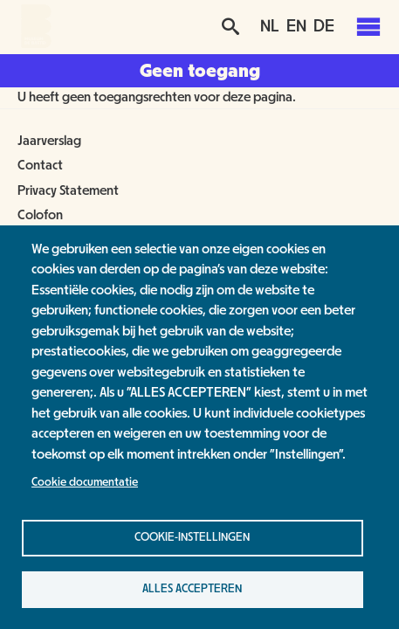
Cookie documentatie (84, 482)
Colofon (40, 215)
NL (269, 26)
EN (296, 26)
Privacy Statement (68, 190)
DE (323, 26)
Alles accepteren (192, 589)
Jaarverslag (49, 141)
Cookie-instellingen (192, 537)
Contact (40, 165)
